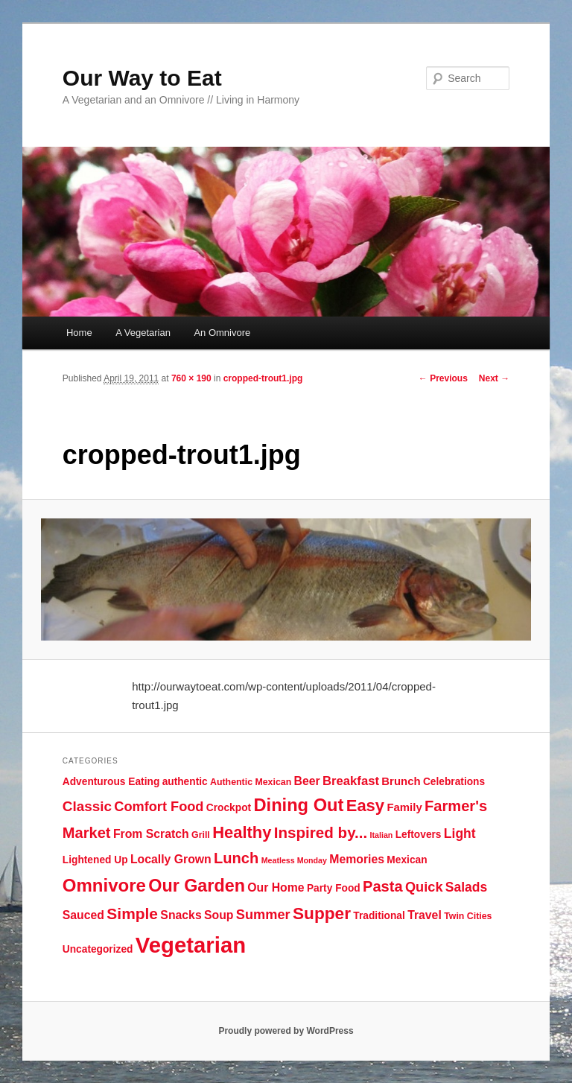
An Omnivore (222, 332)
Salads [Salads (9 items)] (466, 887)
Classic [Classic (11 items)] (87, 806)
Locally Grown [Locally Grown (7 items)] (171, 859)
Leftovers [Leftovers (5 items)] (418, 834)
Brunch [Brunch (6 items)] (400, 781)
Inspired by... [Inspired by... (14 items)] (320, 832)
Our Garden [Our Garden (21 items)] (196, 885)
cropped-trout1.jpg (263, 378)
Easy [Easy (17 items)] (365, 805)
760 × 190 (191, 378)
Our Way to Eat (142, 78)
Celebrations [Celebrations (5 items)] (454, 781)
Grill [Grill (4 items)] (200, 835)
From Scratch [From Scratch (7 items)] (151, 834)
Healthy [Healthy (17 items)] (241, 832)
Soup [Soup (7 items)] (219, 915)
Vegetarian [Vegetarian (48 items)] (191, 945)
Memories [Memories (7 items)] (356, 859)
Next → (494, 378)
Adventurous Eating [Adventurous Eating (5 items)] (111, 781)
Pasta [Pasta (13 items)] (383, 886)
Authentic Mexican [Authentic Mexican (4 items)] (250, 782)
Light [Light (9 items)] (460, 833)
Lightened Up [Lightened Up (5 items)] (95, 860)
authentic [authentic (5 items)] (185, 781)
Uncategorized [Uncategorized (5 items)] (98, 949)
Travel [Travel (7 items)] (424, 915)
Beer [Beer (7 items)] (307, 781)
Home (79, 332)
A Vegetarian (143, 332)
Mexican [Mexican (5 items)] (407, 860)
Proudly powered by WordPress (285, 1031)
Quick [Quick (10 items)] (424, 887)
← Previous (443, 378)
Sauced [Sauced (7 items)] (83, 915)
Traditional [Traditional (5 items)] (378, 915)
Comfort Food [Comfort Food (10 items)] (158, 806)
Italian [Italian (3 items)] (381, 834)
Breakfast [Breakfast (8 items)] (350, 781)
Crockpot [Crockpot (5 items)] (228, 807)
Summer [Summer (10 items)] (263, 914)
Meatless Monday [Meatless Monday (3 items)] (294, 860)
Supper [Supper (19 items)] (322, 913)
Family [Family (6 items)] (404, 807)
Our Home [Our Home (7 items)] (275, 887)
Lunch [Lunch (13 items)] (236, 858)
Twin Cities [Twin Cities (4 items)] (468, 916)
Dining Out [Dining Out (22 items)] (298, 805)
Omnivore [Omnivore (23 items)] (104, 885)
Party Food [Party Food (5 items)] (333, 888)
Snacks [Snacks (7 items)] (180, 915)
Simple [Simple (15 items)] (132, 913)
